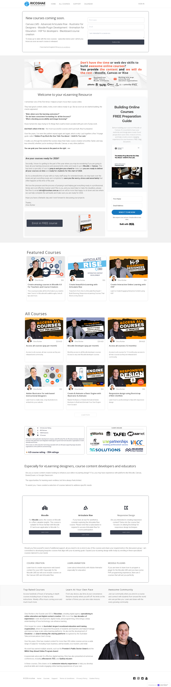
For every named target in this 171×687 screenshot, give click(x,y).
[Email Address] (127, 205)
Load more (85, 415)
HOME (53, 4)
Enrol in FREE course (44, 223)
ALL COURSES (64, 4)
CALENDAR (88, 4)
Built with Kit (127, 224)
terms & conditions (64, 47)
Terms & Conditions (67, 678)
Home (39, 678)
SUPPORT (77, 4)
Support (55, 678)
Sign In (141, 4)
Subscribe (116, 42)
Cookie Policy (94, 678)
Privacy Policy (82, 678)
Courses (46, 678)
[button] (127, 166)
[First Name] (127, 198)
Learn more (45, 532)
